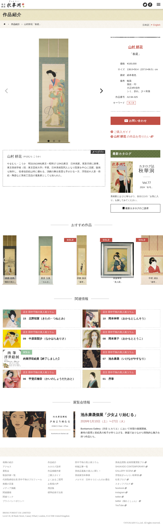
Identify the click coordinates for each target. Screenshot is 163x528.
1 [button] (48, 141)
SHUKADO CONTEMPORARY (130, 466)
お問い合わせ (138, 120)
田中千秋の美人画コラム (87, 462)
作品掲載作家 (54, 471)
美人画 (131, 103)
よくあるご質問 (55, 479)
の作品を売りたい (132, 136)
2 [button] (54, 141)
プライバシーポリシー (13, 501)
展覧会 (6, 471)
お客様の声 (53, 484)
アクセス (7, 466)
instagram (120, 492)
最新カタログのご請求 (137, 208)
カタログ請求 (54, 466)
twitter (118, 497)
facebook (119, 488)
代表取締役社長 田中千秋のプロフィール (22, 479)
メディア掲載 (9, 488)
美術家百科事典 (82, 475)
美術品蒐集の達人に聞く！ (88, 471)
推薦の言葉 (8, 484)
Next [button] (101, 90)
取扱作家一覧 (9, 475)
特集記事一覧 (81, 466)
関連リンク (8, 497)
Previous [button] (6, 90)
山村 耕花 (135, 47)
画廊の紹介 (8, 462)
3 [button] (59, 141)
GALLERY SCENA (124, 471)
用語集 (51, 488)
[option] (54, 91)
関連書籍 (7, 492)
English (156, 25)
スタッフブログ (122, 484)
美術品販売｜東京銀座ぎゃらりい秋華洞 (12, 4)
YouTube (119, 505)
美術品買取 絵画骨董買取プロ (129, 462)
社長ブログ (120, 479)
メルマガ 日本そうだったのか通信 (92, 479)
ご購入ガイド (122, 131)
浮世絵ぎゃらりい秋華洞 (127, 475)
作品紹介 (15, 24)
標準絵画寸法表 (55, 492)
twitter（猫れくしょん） (126, 501)
